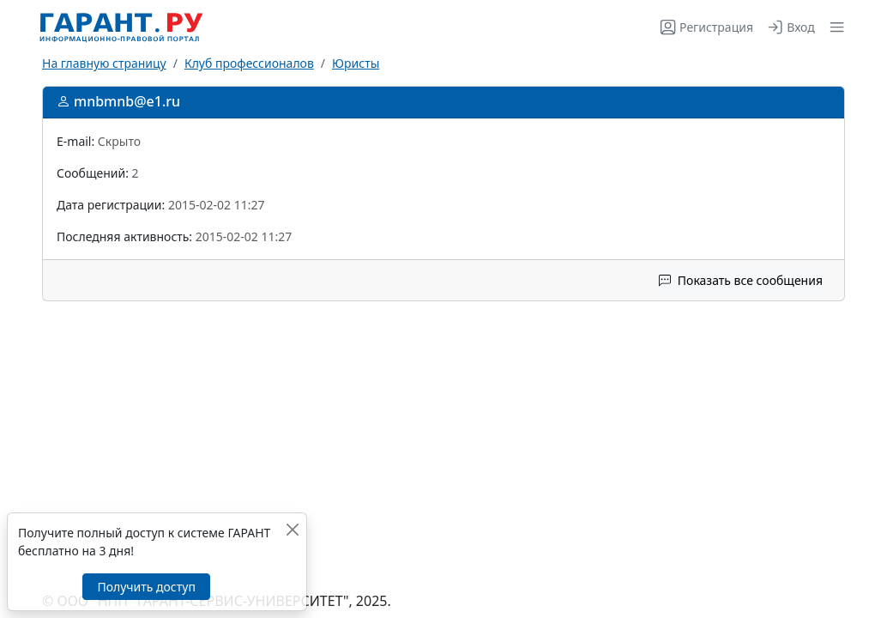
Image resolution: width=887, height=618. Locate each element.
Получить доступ (146, 587)
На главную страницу (104, 63)
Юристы (355, 63)
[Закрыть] (292, 529)
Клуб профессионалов (249, 63)
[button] (833, 27)
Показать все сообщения (741, 280)
